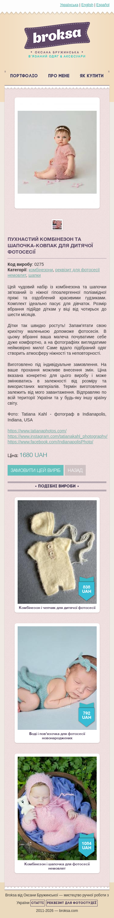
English (87, 5)
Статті (37, 903)
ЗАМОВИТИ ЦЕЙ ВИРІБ (35, 470)
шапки (34, 275)
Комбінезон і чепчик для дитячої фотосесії (57, 555)
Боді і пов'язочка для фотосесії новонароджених (57, 683)
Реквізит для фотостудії (72, 903)
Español (102, 5)
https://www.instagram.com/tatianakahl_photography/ (57, 436)
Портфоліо (24, 76)
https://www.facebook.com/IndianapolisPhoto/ (50, 441)
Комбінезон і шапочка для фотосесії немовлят (57, 814)
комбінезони (41, 269)
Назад (75, 470)
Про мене (59, 76)
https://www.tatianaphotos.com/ (37, 430)
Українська (69, 5)
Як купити (92, 76)
